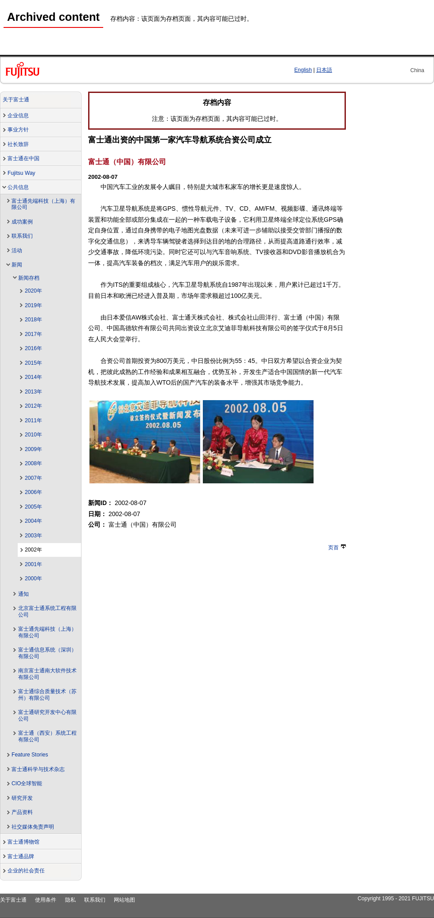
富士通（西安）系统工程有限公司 (47, 736)
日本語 (324, 70)
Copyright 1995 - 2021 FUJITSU (395, 898)
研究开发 (22, 798)
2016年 (33, 348)
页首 (337, 547)
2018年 (33, 319)
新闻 (17, 265)
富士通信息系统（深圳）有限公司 (47, 653)
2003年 (33, 535)
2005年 (33, 507)
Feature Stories (30, 755)
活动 (17, 250)
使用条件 (45, 900)
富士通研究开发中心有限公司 (47, 715)
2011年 (33, 420)
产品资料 (22, 812)
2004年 (33, 521)
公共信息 (18, 187)
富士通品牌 (21, 856)
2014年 (33, 377)
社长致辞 (18, 144)
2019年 (33, 305)
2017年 (33, 334)
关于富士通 (16, 99)
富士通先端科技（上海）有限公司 (43, 204)
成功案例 (22, 222)
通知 (23, 594)
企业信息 (18, 115)
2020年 (33, 291)
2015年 (33, 363)
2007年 (33, 478)
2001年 (33, 564)
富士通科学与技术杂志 (38, 769)
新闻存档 (28, 278)
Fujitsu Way (21, 173)
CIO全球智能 (27, 783)
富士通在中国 (23, 158)
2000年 (33, 578)
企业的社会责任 (26, 871)
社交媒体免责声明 (33, 827)
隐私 (70, 900)
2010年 (33, 435)
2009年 (33, 449)
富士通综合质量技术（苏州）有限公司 (47, 694)
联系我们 (22, 236)
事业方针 (18, 130)
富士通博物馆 (23, 842)
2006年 (33, 492)
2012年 (33, 406)
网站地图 (124, 900)
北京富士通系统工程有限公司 (47, 611)
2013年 (33, 392)
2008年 (33, 463)
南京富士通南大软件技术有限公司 (47, 673)
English (303, 70)
